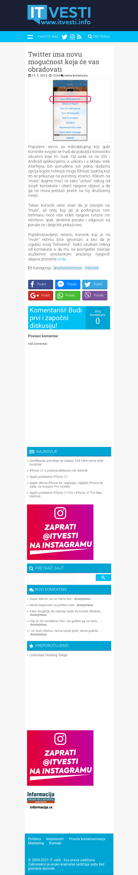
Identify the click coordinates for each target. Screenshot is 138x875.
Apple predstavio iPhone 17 (49, 476)
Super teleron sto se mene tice (51, 599)
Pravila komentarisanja (87, 839)
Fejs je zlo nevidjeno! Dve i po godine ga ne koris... (65, 621)
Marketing (36, 843)
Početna (34, 839)
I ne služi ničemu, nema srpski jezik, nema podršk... (65, 631)
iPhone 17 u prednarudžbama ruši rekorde (59, 470)
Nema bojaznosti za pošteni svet (52, 605)
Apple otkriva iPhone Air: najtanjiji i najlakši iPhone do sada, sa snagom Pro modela (66, 484)
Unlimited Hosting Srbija (49, 655)
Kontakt (55, 843)
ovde (62, 259)
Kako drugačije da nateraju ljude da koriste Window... (66, 611)
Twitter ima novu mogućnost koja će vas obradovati (63, 61)
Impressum (55, 839)
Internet (91, 268)
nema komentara (76, 75)
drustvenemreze (68, 268)
